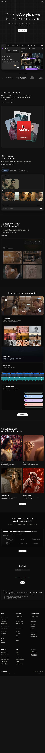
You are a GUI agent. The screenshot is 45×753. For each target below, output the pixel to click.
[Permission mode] (17, 48)
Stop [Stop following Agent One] (36, 68)
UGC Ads (3, 625)
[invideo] (4, 671)
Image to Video (4, 623)
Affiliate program (19, 663)
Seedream (18, 631)
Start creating (22, 551)
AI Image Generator (19, 616)
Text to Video (3, 621)
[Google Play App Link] (37, 652)
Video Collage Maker (5, 659)
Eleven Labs (33, 626)
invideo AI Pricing (19, 664)
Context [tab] (23, 48)
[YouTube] (40, 672)
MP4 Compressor (4, 664)
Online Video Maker (5, 657)
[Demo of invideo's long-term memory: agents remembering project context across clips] (22, 127)
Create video (22, 503)
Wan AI (2, 638)
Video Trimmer (4, 661)
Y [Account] (42, 45)
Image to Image (19, 619)
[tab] (3, 45)
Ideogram (18, 629)
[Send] (18, 67)
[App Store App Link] (37, 655)
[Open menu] (42, 2)
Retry (22, 582)
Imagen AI (18, 636)
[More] (19, 48)
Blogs (17, 655)
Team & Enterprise (25, 569)
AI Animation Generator (5, 626)
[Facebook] (43, 672)
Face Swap (33, 634)
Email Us (17, 652)
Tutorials (17, 654)
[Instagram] (38, 672)
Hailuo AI (3, 642)
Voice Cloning (33, 621)
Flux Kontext (18, 633)
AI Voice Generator (34, 616)
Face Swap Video (34, 636)
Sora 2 (2, 635)
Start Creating (22, 30)
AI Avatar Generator (5, 619)
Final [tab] (33, 48)
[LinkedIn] (36, 672)
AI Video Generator (4, 617)
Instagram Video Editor (5, 655)
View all (2, 645)
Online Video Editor (4, 652)
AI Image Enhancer (19, 623)
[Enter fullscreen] (43, 48)
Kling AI (2, 636)
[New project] (34, 45)
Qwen (17, 635)
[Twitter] (33, 672)
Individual (18, 569)
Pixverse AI (3, 640)
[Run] (41, 208)
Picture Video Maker (5, 654)
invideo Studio (4, 649)
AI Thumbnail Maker (19, 621)
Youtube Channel (19, 657)
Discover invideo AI (22, 414)
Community (18, 661)
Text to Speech (33, 619)
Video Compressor (4, 663)
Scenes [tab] (28, 48)
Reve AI (17, 638)
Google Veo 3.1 (4, 633)
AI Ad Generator (4, 628)
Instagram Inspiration (20, 659)
